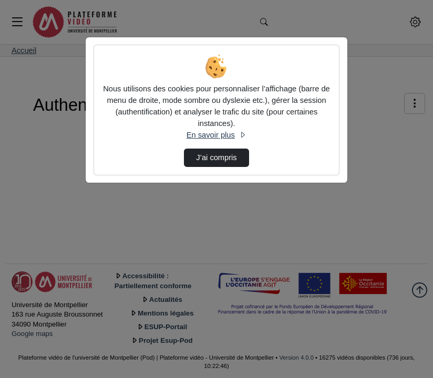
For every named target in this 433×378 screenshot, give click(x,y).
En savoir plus (216, 135)
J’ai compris (216, 157)
